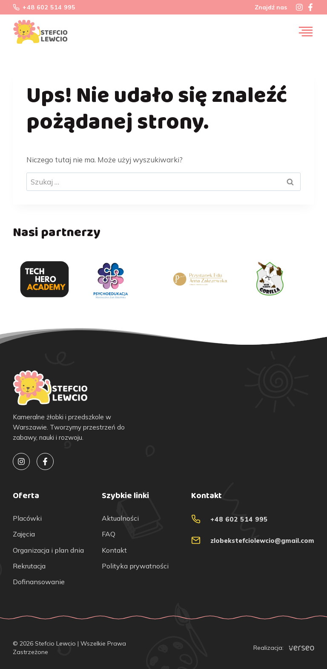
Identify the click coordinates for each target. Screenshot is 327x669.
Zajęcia (24, 534)
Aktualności (120, 518)
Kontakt (114, 550)
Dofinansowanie (39, 582)
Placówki (27, 518)
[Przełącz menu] (305, 31)
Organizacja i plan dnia (48, 550)
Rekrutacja (29, 566)
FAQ (108, 534)
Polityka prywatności (135, 566)
